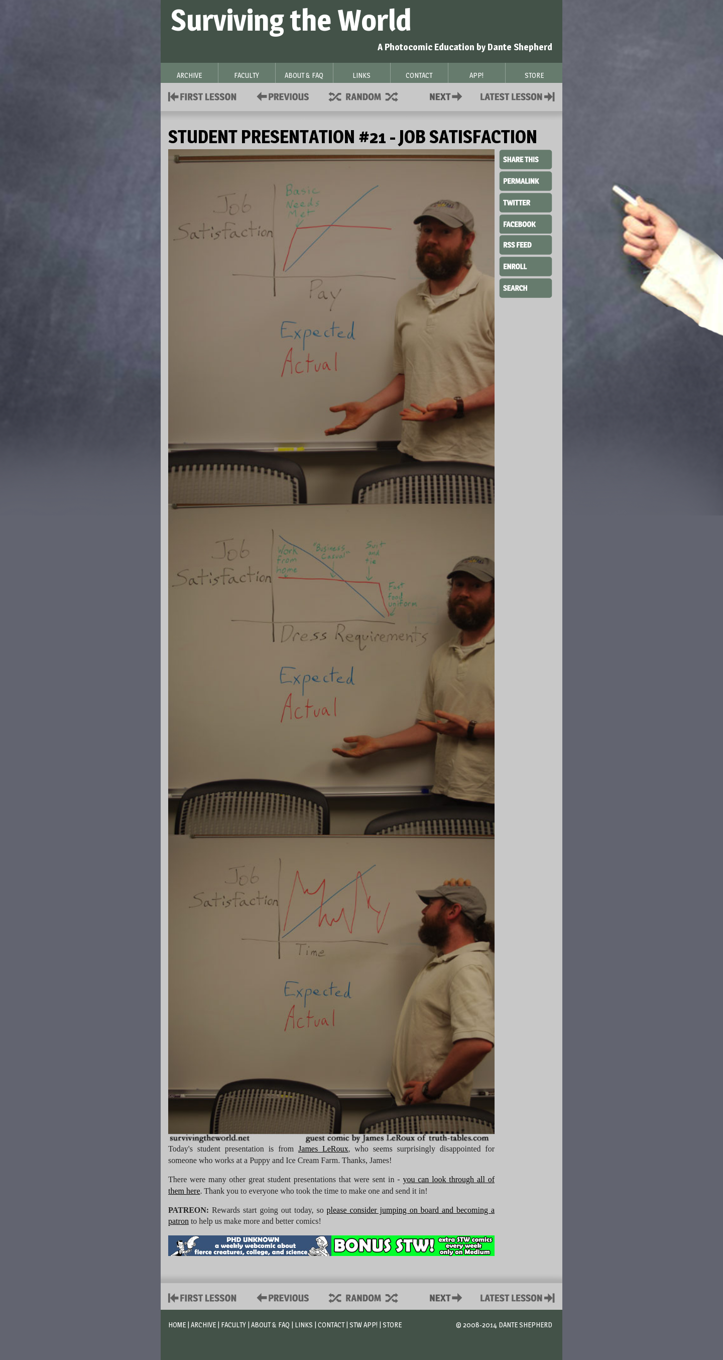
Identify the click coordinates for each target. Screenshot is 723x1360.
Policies (281, 96)
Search (525, 287)
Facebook (525, 223)
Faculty (233, 1324)
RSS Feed (525, 244)
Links (304, 1324)
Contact (448, 96)
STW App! (363, 1324)
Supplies (370, 96)
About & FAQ (270, 1324)
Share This (525, 159)
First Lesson (203, 96)
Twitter (525, 202)
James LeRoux (323, 1148)
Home (177, 1324)
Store (392, 1324)
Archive (203, 1324)
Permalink (525, 180)
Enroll (525, 265)
